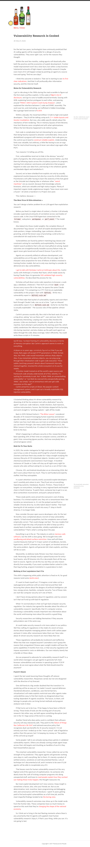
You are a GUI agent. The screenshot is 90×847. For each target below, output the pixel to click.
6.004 (39, 111)
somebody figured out (42, 350)
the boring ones (49, 797)
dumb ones (33, 578)
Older (22, 28)
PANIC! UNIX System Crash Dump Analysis (37, 103)
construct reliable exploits (44, 140)
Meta (16, 28)
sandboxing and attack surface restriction (30, 539)
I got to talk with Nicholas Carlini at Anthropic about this (38, 270)
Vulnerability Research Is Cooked (36, 35)
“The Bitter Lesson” (47, 414)
